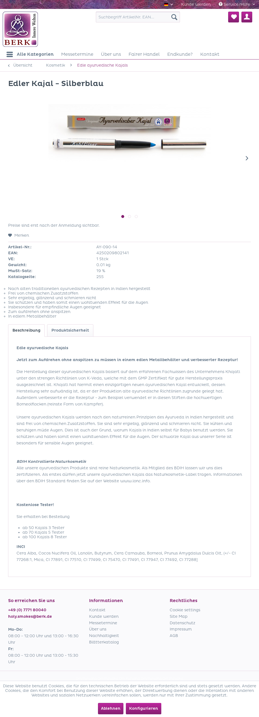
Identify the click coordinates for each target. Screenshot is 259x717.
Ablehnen (110, 708)
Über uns (97, 629)
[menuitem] (196, 4)
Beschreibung (26, 330)
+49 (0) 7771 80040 (27, 610)
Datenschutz (182, 623)
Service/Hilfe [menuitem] (235, 4)
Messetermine (103, 623)
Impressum (181, 629)
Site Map (179, 616)
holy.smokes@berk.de (30, 616)
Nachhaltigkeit (104, 635)
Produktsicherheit (70, 330)
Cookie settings (185, 610)
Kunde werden (196, 4)
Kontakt (97, 610)
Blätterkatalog (104, 642)
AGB (174, 635)
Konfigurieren (143, 708)
